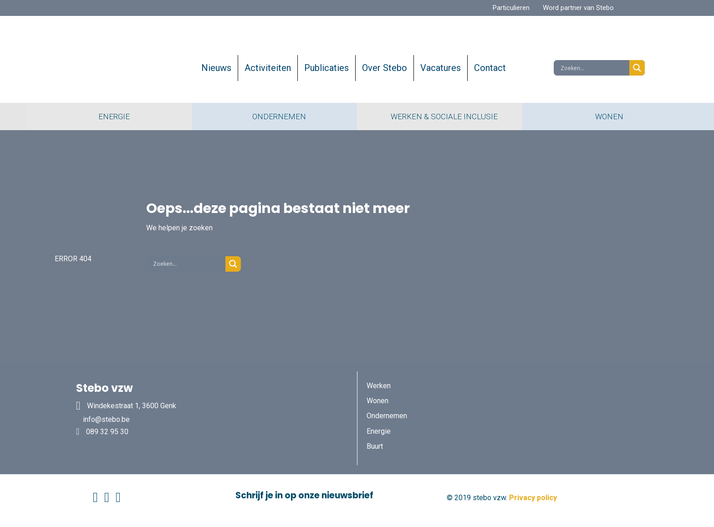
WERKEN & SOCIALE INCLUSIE (440, 116)
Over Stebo (384, 67)
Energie (379, 431)
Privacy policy (533, 497)
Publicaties (326, 67)
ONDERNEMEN (274, 116)
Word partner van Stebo (578, 8)
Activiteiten (268, 67)
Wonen (377, 400)
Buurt (375, 446)
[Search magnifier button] (637, 68)
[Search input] (594, 68)
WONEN (604, 116)
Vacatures (440, 67)
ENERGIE (109, 116)
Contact (490, 67)
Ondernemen (387, 415)
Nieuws (216, 67)
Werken (379, 385)
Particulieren (511, 8)
